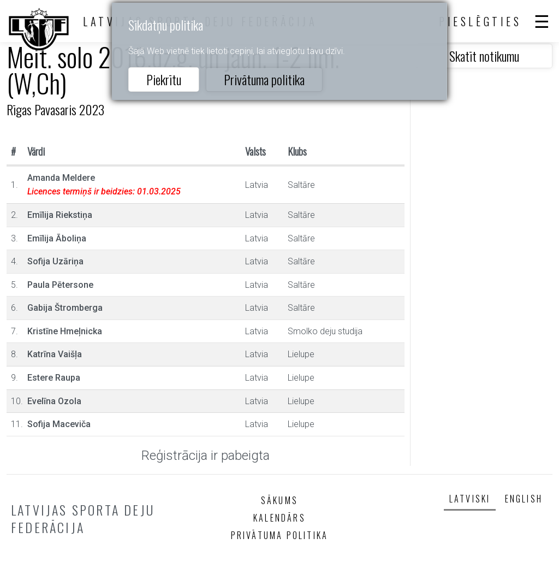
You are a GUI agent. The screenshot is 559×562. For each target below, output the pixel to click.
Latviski (470, 498)
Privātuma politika (264, 79)
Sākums (279, 500)
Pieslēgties (480, 21)
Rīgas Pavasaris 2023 (55, 109)
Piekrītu (163, 79)
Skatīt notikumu (484, 56)
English (524, 498)
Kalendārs (279, 517)
